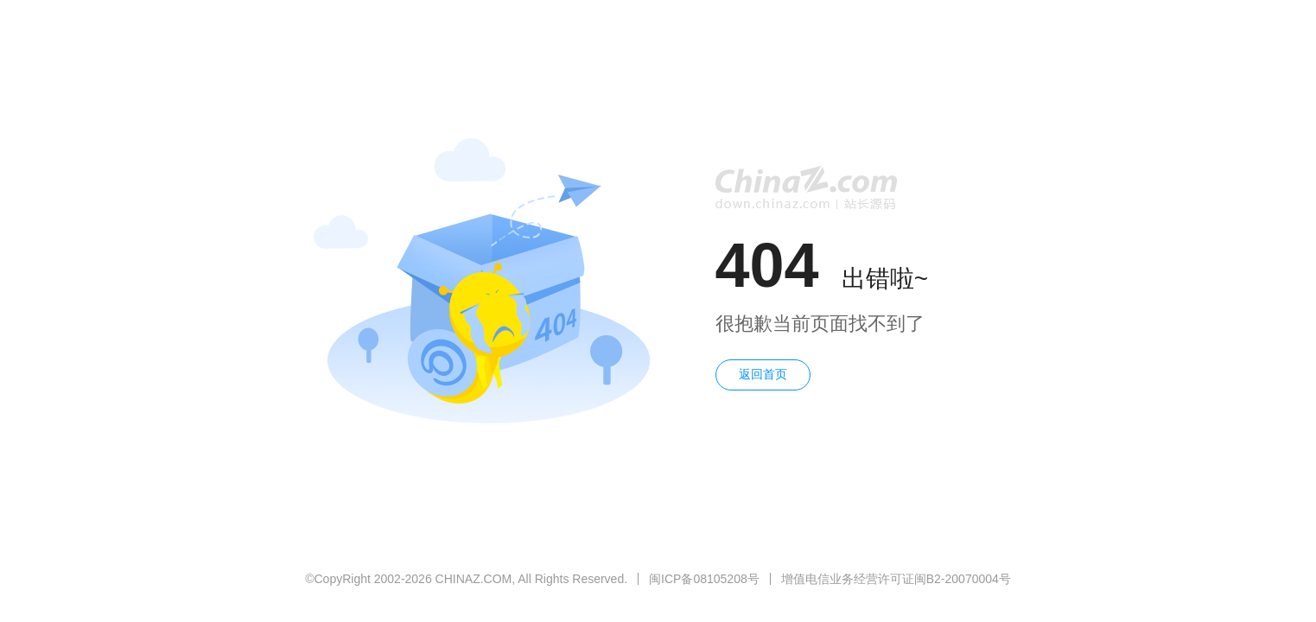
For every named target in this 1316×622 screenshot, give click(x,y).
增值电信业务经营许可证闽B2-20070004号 (896, 579)
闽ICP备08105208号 (704, 579)
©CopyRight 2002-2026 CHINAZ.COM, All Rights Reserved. (466, 579)
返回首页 (763, 374)
